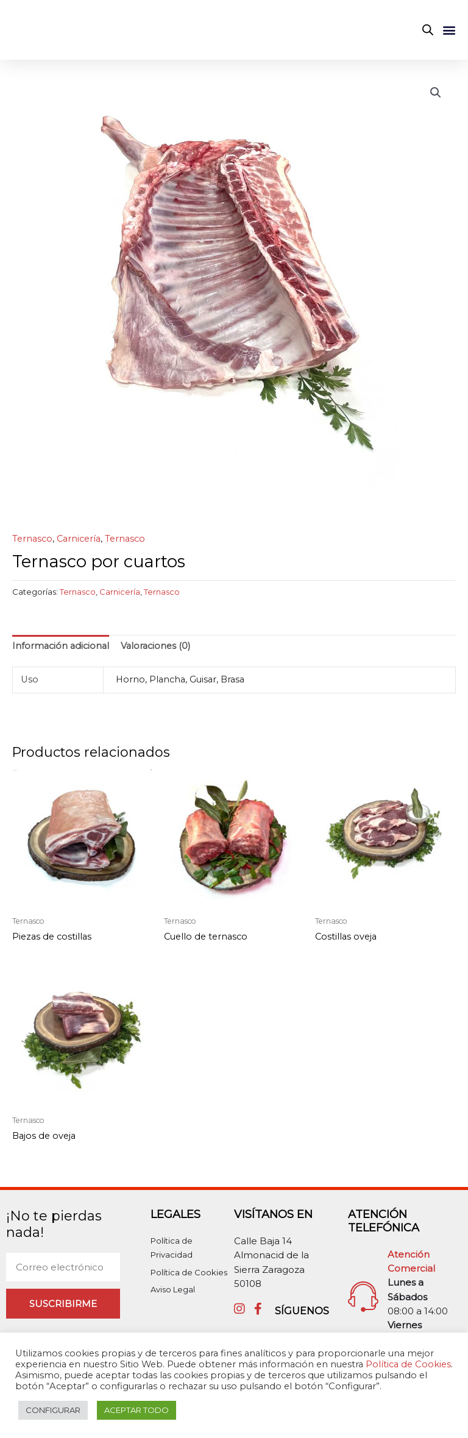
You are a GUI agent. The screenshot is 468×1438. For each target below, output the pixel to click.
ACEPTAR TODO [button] (136, 1410)
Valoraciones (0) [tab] (155, 650)
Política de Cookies (408, 1364)
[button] (449, 32)
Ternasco (32, 543)
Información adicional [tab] (60, 650)
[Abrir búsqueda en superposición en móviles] (428, 32)
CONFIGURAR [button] (53, 1410)
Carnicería (79, 543)
